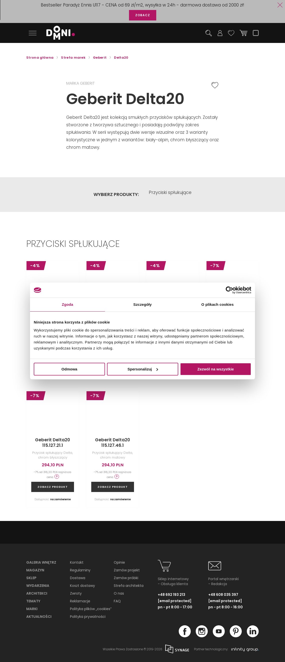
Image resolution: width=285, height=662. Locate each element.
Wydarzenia (37, 585)
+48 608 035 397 (223, 594)
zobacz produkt (53, 487)
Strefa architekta (129, 585)
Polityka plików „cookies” (91, 608)
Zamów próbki (126, 577)
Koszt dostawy (82, 585)
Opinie (119, 562)
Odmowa (69, 369)
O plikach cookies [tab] (217, 304)
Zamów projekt (127, 570)
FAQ (117, 601)
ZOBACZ (142, 15)
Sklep (31, 577)
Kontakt (77, 562)
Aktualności (39, 616)
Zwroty (76, 593)
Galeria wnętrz (41, 562)
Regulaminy (80, 570)
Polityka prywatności (88, 616)
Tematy (33, 601)
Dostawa (77, 577)
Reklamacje (80, 601)
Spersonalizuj (143, 369)
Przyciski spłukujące (170, 194)
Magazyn (35, 570)
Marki (32, 608)
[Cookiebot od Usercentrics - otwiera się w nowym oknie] (229, 290)
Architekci (36, 593)
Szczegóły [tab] (142, 304)
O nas (119, 593)
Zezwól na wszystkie (216, 369)
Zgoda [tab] (67, 304)
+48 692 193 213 (171, 594)
